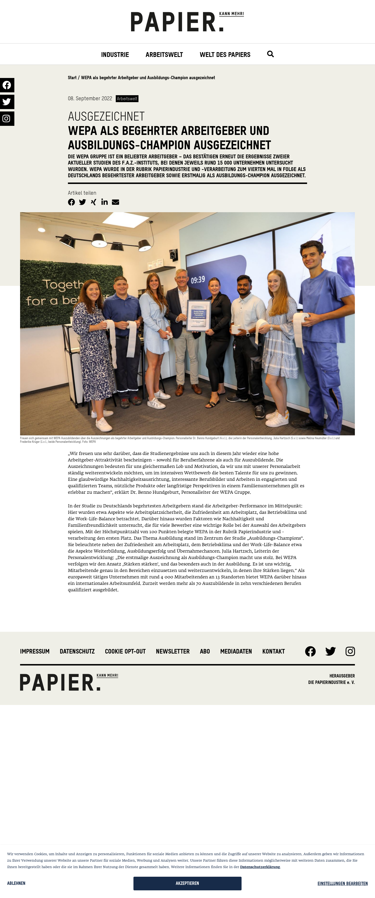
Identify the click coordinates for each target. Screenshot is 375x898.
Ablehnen (16, 883)
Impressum (35, 651)
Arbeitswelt (164, 54)
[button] (72, 201)
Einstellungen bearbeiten (343, 883)
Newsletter (173, 651)
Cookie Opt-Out (125, 651)
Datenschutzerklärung (260, 867)
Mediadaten (236, 651)
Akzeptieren (187, 883)
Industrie (115, 54)
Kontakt (273, 651)
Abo (205, 651)
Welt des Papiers (225, 54)
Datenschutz (77, 651)
